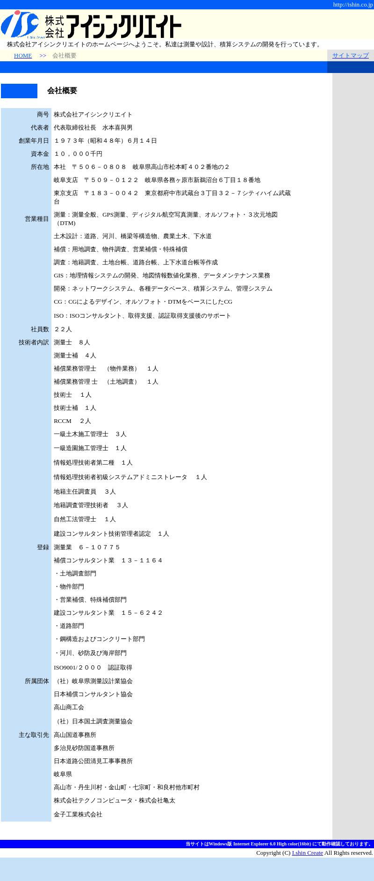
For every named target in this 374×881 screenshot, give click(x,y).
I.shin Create (307, 852)
